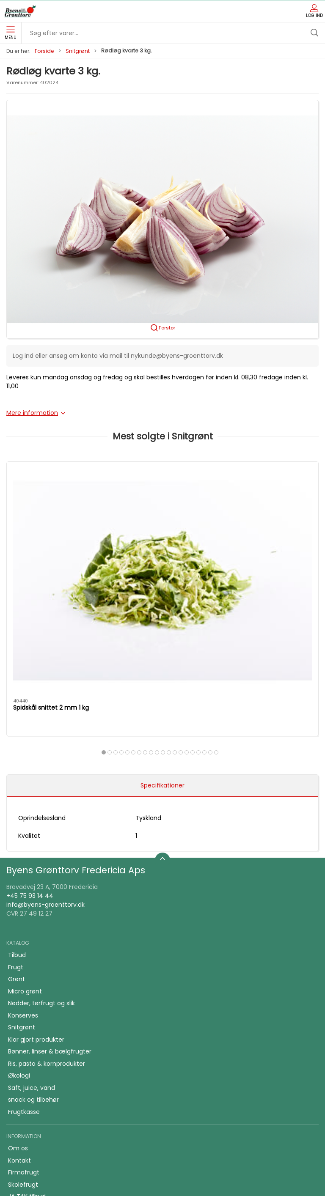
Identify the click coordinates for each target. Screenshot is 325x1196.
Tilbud (17, 812)
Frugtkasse (24, 968)
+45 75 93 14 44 (29, 752)
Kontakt (19, 1017)
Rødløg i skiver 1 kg (145, 548)
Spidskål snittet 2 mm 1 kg (51, 548)
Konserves (23, 872)
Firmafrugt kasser (34, 1077)
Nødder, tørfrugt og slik (41, 860)
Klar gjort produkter (36, 896)
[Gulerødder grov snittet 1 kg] (269, 500)
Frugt (15, 824)
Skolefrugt (23, 1041)
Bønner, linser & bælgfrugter (49, 908)
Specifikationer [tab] (162, 642)
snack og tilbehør (33, 956)
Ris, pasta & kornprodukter (46, 920)
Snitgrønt (78, 51)
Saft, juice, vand (31, 944)
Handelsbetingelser (36, 1065)
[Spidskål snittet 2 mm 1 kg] (56, 500)
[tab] (142, 592)
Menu (11, 33)
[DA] (20, 11)
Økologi (19, 932)
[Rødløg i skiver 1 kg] (162, 500)
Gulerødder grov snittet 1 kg (266, 548)
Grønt (16, 836)
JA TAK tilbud (27, 1053)
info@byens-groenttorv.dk (45, 761)
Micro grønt (25, 848)
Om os (18, 1005)
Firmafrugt (23, 1029)
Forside (44, 51)
